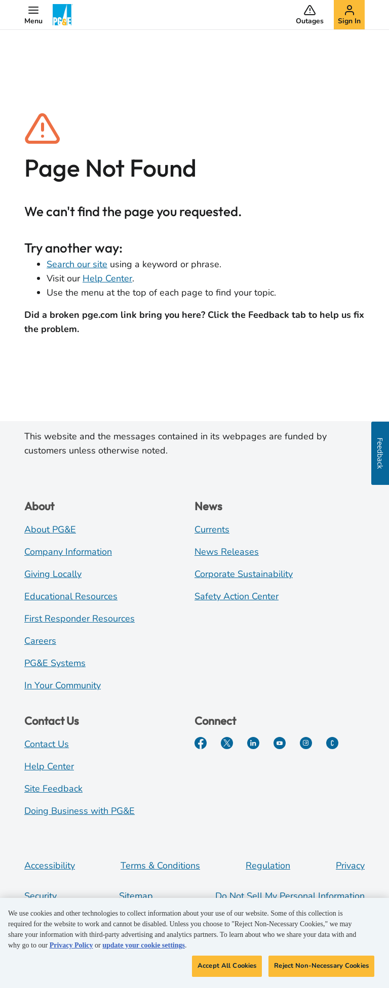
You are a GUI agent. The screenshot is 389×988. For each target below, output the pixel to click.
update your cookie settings (143, 945)
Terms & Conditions (160, 865)
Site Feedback (53, 789)
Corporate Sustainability (243, 574)
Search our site (77, 264)
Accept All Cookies (227, 965)
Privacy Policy (71, 945)
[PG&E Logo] (63, 14)
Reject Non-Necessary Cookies (321, 965)
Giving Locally (53, 574)
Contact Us (46, 744)
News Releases (226, 552)
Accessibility (49, 865)
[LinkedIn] (253, 743)
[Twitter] (227, 743)
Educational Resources (71, 596)
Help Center (107, 278)
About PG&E (50, 529)
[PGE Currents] (332, 743)
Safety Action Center (236, 596)
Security (40, 896)
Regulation (268, 865)
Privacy (350, 865)
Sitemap (136, 896)
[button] (33, 14)
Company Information (68, 552)
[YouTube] (279, 743)
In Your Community (62, 685)
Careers (40, 641)
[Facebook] (200, 743)
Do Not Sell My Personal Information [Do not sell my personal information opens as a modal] (290, 896)
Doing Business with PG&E (79, 811)
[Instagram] (306, 743)
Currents (211, 529)
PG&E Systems (55, 663)
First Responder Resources (79, 618)
